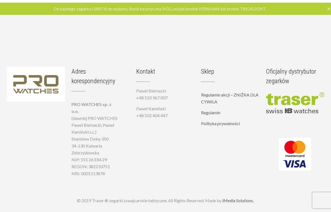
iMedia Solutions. (238, 200)
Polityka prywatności (220, 123)
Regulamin (210, 112)
